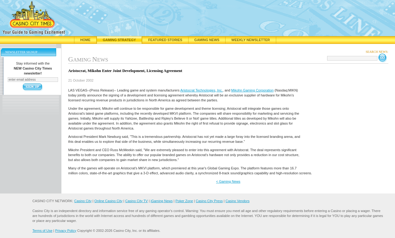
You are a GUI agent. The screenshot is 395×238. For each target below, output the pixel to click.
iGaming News (162, 201)
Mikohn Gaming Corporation (252, 90)
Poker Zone (184, 201)
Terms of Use (42, 230)
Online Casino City (108, 201)
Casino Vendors (238, 201)
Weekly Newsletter (250, 40)
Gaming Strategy (119, 40)
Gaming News (206, 40)
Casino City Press (209, 201)
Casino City (82, 201)
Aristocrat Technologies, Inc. (201, 90)
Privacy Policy (65, 230)
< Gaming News (228, 181)
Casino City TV (136, 201)
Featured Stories (165, 40)
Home (85, 40)
